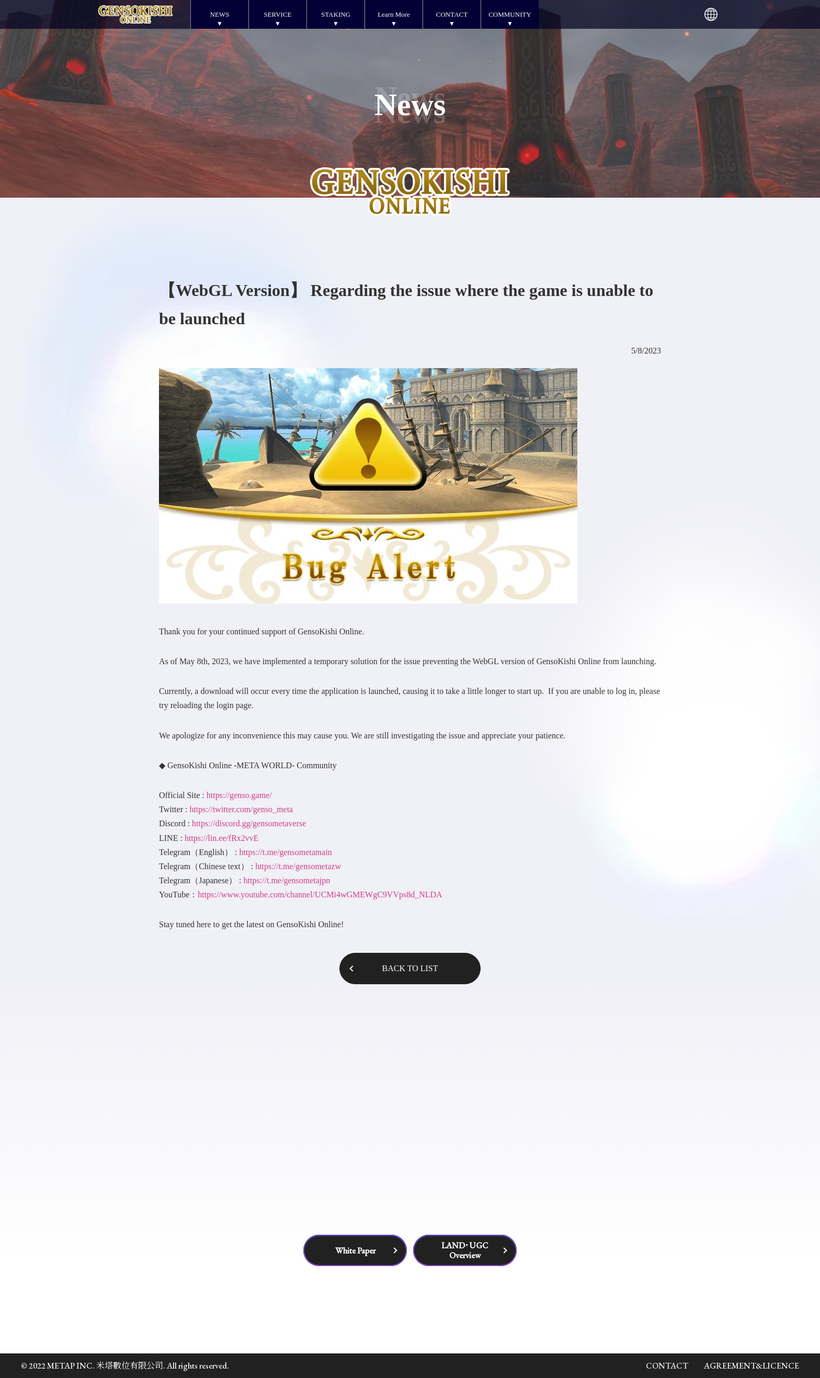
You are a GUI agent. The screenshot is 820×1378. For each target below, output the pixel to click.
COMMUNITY (509, 14)
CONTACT (452, 14)
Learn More (394, 14)
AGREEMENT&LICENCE (751, 1365)
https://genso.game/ (239, 795)
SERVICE (277, 14)
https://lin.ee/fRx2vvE (222, 838)
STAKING (335, 14)
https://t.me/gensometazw (298, 866)
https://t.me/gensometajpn (286, 880)
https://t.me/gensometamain (286, 852)
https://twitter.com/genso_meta (241, 809)
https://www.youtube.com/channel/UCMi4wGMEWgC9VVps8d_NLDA (320, 894)
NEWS (220, 14)
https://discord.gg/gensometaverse (249, 823)
